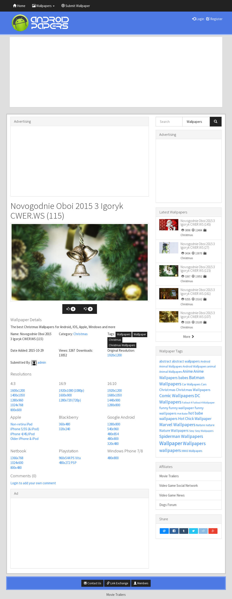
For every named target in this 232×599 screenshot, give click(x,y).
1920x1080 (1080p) (71, 390)
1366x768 (16, 458)
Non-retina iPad (21, 424)
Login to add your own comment (33, 483)
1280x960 (16, 400)
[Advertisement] (116, 72)
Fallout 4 (187, 402)
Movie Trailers (169, 476)
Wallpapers (43, 6)
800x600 (16, 410)
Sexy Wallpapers (204, 430)
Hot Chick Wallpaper (194, 418)
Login (198, 19)
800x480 (16, 467)
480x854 (112, 434)
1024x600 (16, 463)
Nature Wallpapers (173, 430)
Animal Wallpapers (170, 372)
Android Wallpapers (194, 366)
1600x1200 (17, 390)
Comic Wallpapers (176, 395)
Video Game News (172, 495)
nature (210, 425)
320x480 (112, 443)
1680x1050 (114, 395)
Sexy (191, 430)
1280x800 (113, 405)
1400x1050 (17, 395)
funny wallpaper (181, 408)
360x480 (64, 424)
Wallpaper (140, 334)
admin (42, 362)
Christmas (80, 334)
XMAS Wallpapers (191, 451)
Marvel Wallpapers (177, 424)
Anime (188, 371)
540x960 (112, 429)
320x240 (64, 429)
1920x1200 (114, 355)
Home (19, 6)
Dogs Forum (167, 505)
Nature (200, 425)
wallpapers (170, 450)
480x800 (112, 439)
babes (183, 377)
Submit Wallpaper (75, 6)
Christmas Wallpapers (122, 345)
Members (141, 583)
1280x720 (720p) (70, 400)
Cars (203, 384)
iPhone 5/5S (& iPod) (24, 429)
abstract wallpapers (186, 361)
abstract (165, 361)
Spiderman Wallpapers (181, 436)
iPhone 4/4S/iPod (22, 434)
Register (214, 19)
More (188, 336)
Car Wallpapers (191, 384)
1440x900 (113, 400)
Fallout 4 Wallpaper (204, 402)
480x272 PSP (68, 463)
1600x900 (65, 395)
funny (163, 408)
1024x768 (16, 405)
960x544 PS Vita (70, 458)
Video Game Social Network (178, 485)
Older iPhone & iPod (24, 439)
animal (211, 366)
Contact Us (92, 583)
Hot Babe (182, 413)
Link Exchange (117, 583)
